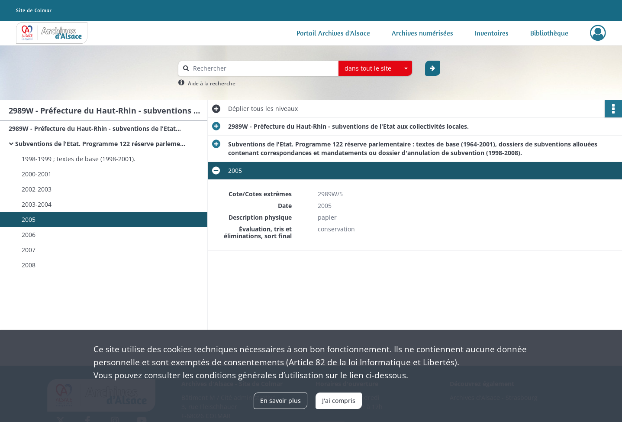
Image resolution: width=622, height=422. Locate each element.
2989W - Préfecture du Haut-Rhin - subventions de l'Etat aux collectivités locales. (95, 128)
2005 (28, 219)
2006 (28, 234)
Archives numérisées (422, 33)
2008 (28, 265)
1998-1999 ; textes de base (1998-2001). (78, 159)
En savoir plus (280, 400)
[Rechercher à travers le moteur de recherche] (262, 68)
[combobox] (375, 68)
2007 (28, 250)
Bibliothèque (549, 33)
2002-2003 (37, 189)
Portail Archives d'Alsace (333, 33)
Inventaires (492, 33)
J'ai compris (338, 400)
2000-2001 (37, 174)
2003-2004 (37, 204)
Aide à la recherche (211, 83)
